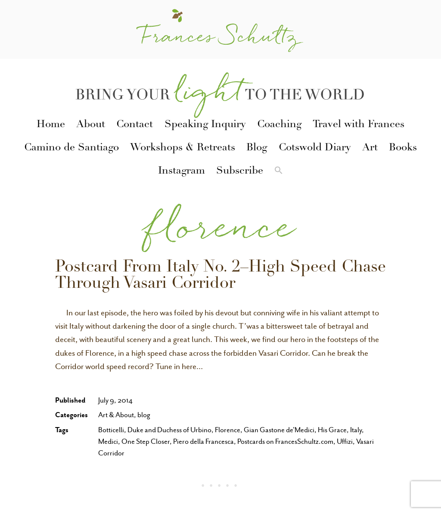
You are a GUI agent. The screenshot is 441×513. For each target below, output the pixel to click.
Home (51, 125)
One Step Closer (145, 441)
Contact (134, 125)
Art (370, 148)
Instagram (181, 171)
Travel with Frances (358, 125)
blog (143, 415)
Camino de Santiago (71, 148)
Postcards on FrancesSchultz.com (285, 441)
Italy (356, 430)
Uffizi (345, 441)
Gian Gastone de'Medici (279, 430)
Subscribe (239, 171)
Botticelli (111, 430)
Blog (256, 148)
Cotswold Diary (315, 148)
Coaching (279, 125)
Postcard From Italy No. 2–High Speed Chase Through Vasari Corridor (220, 276)
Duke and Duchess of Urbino (169, 430)
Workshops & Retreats (182, 148)
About (90, 125)
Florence (227, 430)
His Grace (332, 430)
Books (403, 148)
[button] (279, 171)
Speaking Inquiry (205, 125)
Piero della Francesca (203, 441)
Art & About (116, 415)
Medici (108, 441)
